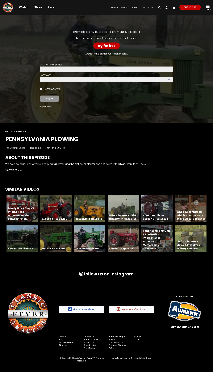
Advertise (113, 7)
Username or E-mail (51, 64)
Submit (124, 7)
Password (45, 75)
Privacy (137, 336)
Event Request (90, 348)
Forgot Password (46, 106)
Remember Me (50, 89)
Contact (134, 7)
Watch (24, 7)
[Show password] (168, 79)
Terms (137, 339)
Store (38, 7)
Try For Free (106, 46)
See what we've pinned (131, 309)
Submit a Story (90, 345)
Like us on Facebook (81, 309)
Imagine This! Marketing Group (136, 358)
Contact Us (89, 336)
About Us (63, 345)
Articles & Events (66, 342)
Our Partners (148, 7)
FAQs (111, 348)
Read (51, 7)
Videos (62, 336)
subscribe (190, 7)
